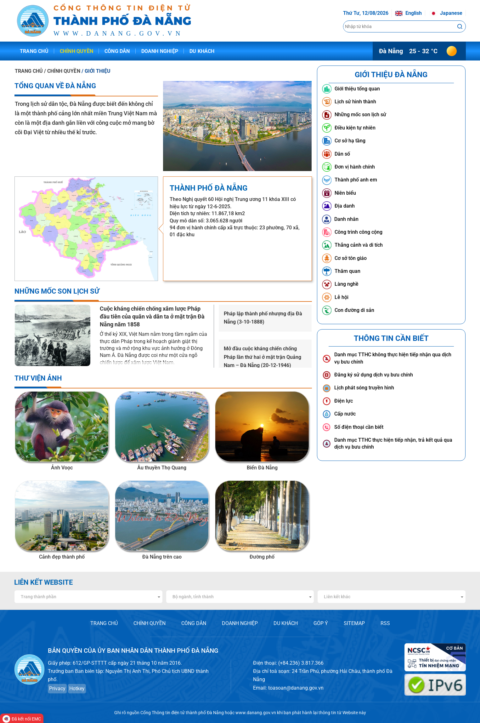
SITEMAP (354, 623)
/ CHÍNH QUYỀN (62, 71)
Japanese (446, 13)
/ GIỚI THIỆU (96, 71)
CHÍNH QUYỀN (149, 623)
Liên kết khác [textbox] (337, 596)
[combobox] (88, 596)
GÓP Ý (320, 623)
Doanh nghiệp (159, 51)
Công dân (117, 51)
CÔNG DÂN (193, 623)
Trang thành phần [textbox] (38, 596)
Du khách (202, 51)
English (408, 13)
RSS (385, 623)
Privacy (57, 688)
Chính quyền (76, 51)
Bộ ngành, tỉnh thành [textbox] (193, 596)
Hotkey (77, 688)
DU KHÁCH (286, 623)
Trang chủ (34, 51)
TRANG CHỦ (29, 71)
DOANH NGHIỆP (240, 623)
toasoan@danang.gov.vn (296, 688)
